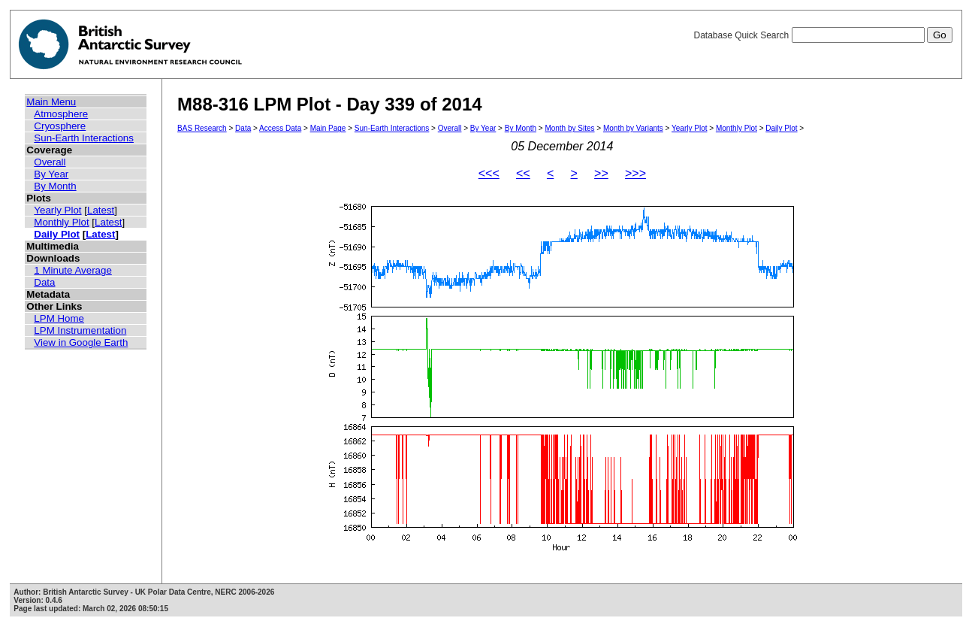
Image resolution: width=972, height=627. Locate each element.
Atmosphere (61, 114)
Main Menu (51, 102)
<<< (489, 173)
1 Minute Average (73, 270)
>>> (635, 173)
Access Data (280, 128)
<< (523, 173)
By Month (55, 186)
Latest (100, 210)
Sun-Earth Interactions (84, 138)
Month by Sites (569, 128)
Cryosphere (60, 126)
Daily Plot (57, 234)
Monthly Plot (61, 222)
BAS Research (202, 128)
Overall (49, 162)
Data (44, 282)
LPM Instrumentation (80, 330)
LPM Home (59, 318)
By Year (51, 174)
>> (601, 173)
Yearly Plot (57, 210)
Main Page (328, 128)
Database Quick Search (822, 35)
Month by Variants (633, 128)
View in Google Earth (81, 342)
